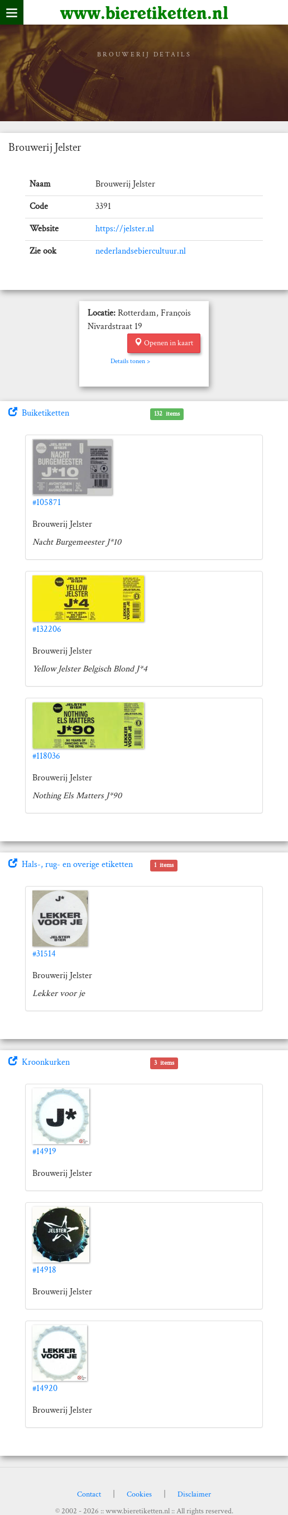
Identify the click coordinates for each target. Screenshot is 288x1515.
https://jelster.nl (124, 229)
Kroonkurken (39, 1062)
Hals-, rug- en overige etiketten (70, 864)
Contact (89, 1494)
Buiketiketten (38, 413)
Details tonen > (130, 361)
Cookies (139, 1494)
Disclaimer (194, 1494)
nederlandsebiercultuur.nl (140, 251)
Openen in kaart (164, 343)
